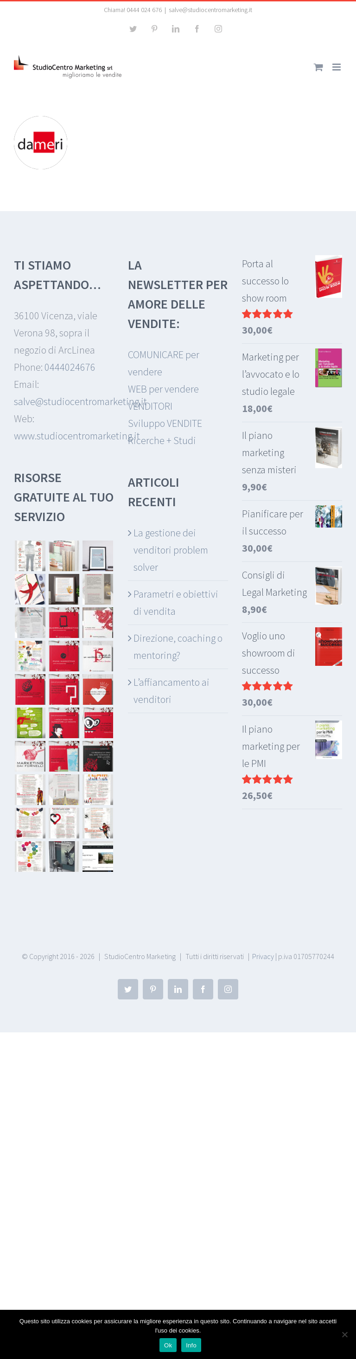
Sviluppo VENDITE (165, 423)
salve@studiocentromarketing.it (210, 10)
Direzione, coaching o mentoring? (178, 646)
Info (191, 1345)
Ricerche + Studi (162, 440)
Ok (168, 1345)
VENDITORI (150, 405)
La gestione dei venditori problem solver (171, 549)
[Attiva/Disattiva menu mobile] (337, 67)
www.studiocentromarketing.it (77, 435)
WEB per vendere (163, 388)
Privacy (263, 956)
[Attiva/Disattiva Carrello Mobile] (318, 67)
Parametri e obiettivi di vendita (176, 602)
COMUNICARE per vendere (163, 363)
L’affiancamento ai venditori (172, 691)
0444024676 (69, 367)
